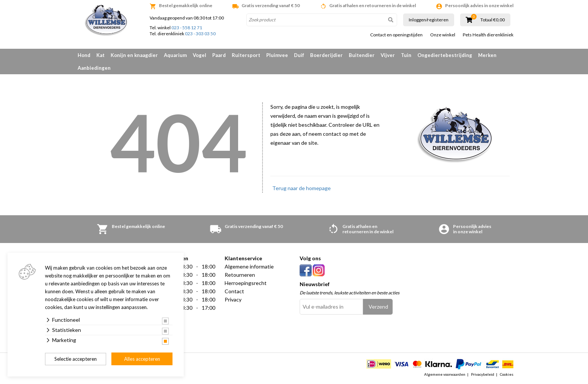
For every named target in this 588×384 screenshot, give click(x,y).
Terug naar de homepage (301, 188)
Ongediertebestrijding (444, 55)
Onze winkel (442, 35)
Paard (219, 55)
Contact (234, 291)
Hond (84, 55)
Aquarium (175, 55)
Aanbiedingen (94, 68)
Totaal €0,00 (492, 20)
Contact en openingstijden (396, 35)
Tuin (406, 55)
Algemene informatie (249, 266)
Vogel (199, 55)
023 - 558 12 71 (186, 27)
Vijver (388, 55)
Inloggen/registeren (428, 19)
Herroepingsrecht (246, 283)
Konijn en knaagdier (134, 55)
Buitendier (362, 55)
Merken (487, 55)
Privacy (233, 299)
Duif (299, 55)
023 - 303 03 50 (200, 33)
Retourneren (240, 275)
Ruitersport (246, 55)
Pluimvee (277, 55)
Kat (100, 55)
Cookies (506, 374)
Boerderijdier (326, 55)
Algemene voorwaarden (444, 374)
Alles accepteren (142, 359)
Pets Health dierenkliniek (488, 35)
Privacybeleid (482, 374)
